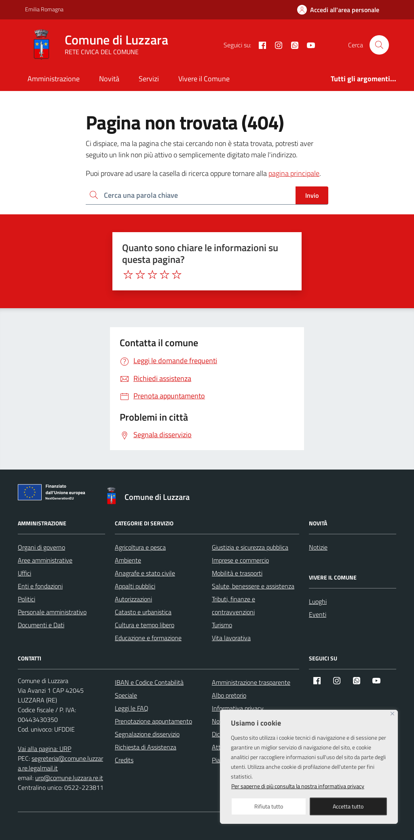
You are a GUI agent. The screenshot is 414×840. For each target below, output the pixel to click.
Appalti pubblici (135, 586)
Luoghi (318, 601)
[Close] (392, 713)
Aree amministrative (45, 560)
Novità (109, 78)
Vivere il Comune (204, 78)
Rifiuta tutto (268, 806)
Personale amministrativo (52, 612)
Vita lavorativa (231, 638)
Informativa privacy (238, 708)
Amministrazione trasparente (251, 682)
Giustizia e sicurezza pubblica (250, 547)
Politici (26, 599)
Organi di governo (41, 547)
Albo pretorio (229, 695)
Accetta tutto (348, 806)
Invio (312, 195)
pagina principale (293, 173)
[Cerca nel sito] (379, 45)
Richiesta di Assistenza (145, 747)
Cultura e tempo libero (144, 625)
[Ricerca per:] (191, 195)
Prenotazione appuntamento (153, 721)
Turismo (222, 625)
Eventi (317, 614)
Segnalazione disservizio (147, 734)
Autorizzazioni (133, 599)
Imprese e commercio (240, 560)
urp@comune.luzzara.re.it (69, 778)
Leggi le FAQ (131, 708)
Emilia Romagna (44, 9)
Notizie (318, 547)
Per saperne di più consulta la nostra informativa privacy (297, 786)
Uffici (24, 573)
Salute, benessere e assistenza (253, 586)
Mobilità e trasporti (237, 573)
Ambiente (128, 560)
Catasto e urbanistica (143, 612)
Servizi (149, 78)
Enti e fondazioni (40, 586)
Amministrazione (53, 78)
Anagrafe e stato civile (145, 573)
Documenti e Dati (41, 625)
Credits (124, 760)
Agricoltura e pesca (140, 547)
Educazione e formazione (148, 638)
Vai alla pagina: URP (44, 748)
